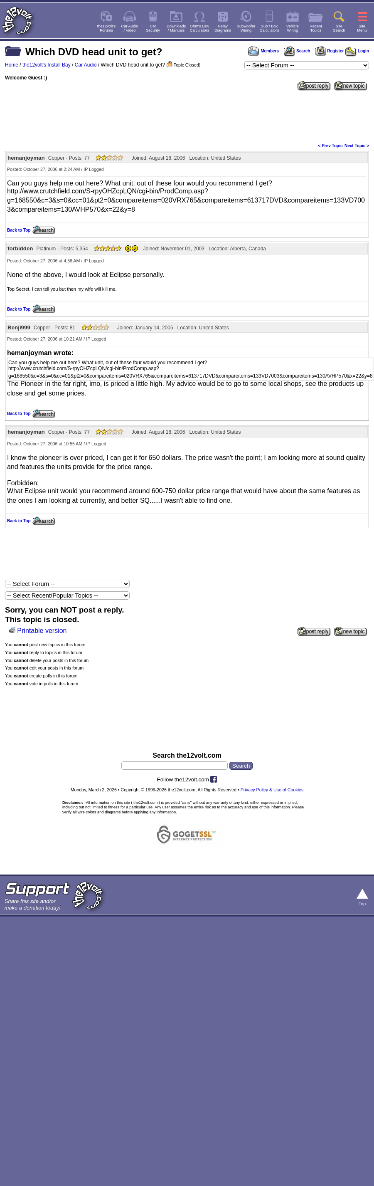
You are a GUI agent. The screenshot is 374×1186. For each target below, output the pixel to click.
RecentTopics (316, 28)
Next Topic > (356, 145)
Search (296, 51)
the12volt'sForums (106, 28)
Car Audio (86, 65)
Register (329, 51)
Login (357, 51)
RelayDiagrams (222, 28)
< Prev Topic (330, 145)
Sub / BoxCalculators (269, 28)
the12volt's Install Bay (46, 65)
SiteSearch (339, 28)
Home (11, 65)
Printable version (41, 630)
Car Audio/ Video (129, 28)
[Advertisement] (187, 155)
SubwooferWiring (246, 28)
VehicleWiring (292, 28)
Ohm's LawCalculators (199, 28)
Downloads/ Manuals (176, 28)
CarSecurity (153, 28)
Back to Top (18, 230)
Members (263, 51)
